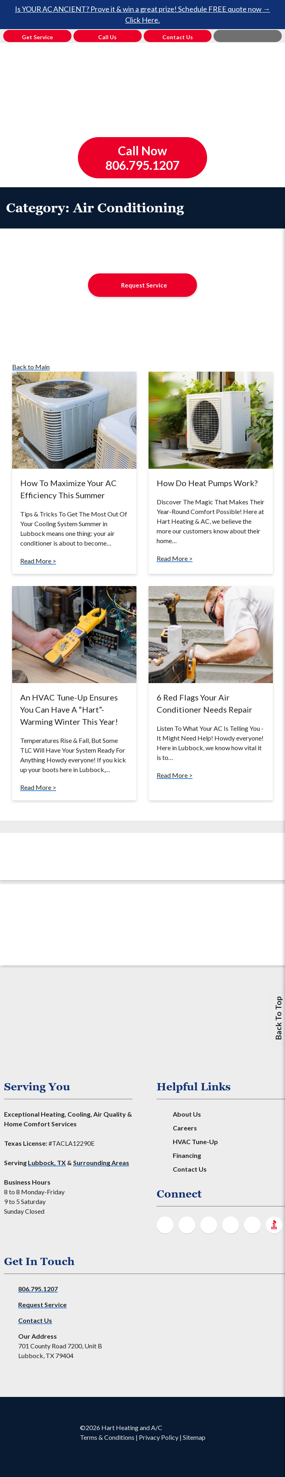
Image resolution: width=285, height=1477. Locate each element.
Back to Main (31, 366)
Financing (187, 1155)
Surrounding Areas (101, 1162)
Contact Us (190, 1169)
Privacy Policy (158, 1437)
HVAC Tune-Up (195, 1141)
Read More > (38, 561)
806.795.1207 (38, 1289)
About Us (187, 1114)
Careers (185, 1128)
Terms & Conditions (107, 1437)
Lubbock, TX (47, 1162)
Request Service (144, 285)
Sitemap (194, 1437)
